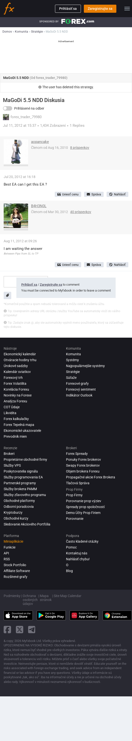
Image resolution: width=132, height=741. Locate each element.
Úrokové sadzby (16, 366)
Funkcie (9, 547)
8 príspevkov (79, 148)
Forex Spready (77, 454)
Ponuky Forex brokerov (83, 459)
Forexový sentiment (81, 389)
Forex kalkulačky (16, 419)
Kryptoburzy (13, 512)
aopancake (40, 142)
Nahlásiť (117, 194)
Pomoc (71, 547)
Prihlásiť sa (68, 9)
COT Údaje (12, 407)
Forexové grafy (77, 383)
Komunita (73, 354)
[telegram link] (31, 629)
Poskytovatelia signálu (21, 471)
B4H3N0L (38, 206)
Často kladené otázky (82, 541)
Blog (69, 571)
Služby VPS (12, 465)
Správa (94, 194)
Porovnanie (74, 519)
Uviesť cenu (67, 194)
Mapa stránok (46, 598)
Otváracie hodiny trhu (20, 360)
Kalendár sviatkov (17, 372)
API (6, 553)
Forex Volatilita (15, 383)
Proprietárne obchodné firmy (25, 459)
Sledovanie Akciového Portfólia (27, 524)
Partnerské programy (20, 483)
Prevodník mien (15, 436)
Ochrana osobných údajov (30, 600)
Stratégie (73, 372)
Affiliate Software (17, 571)
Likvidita (10, 413)
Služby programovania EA (23, 477)
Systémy (72, 360)
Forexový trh (13, 378)
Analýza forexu (15, 401)
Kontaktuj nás (76, 553)
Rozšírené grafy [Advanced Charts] (15, 577)
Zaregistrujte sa (100, 9)
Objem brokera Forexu (82, 471)
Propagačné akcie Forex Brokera (90, 477)
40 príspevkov (80, 212)
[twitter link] (19, 629)
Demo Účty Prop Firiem (83, 513)
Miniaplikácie (13, 541)
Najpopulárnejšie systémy (85, 366)
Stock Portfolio (15, 565)
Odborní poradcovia (19, 507)
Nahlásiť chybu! (78, 559)
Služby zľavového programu (25, 495)
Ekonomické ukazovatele (22, 431)
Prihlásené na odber (29, 108)
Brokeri (9, 454)
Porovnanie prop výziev (83, 501)
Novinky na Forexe (18, 395)
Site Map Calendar (67, 596)
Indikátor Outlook (79, 395)
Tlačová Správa (77, 483)
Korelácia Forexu (16, 389)
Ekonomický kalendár (20, 354)
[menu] (127, 8)
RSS (7, 559)
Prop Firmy (74, 495)
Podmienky (12, 596)
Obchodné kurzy (16, 518)
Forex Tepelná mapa (19, 425)
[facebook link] (7, 629)
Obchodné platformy (19, 501)
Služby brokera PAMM (20, 489)
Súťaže (71, 378)
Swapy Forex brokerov (83, 465)
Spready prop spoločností (85, 507)
